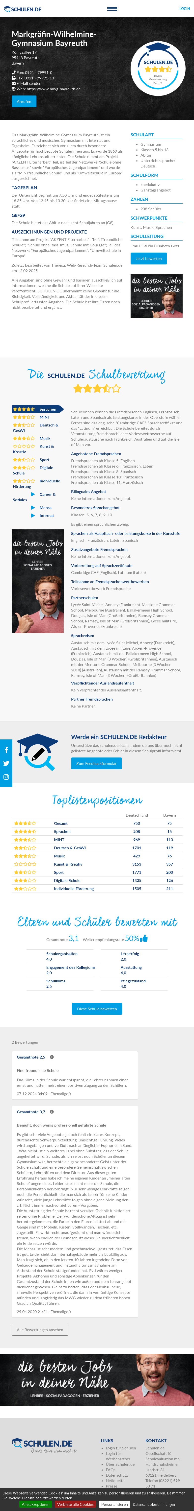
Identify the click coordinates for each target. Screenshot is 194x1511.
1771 (136, 872)
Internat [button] (33, 515)
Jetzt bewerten (149, 258)
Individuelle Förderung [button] (36, 483)
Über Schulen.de (120, 1464)
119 (169, 847)
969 (136, 839)
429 (136, 855)
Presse (111, 1486)
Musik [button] (32, 438)
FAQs (110, 1469)
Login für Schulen (121, 1447)
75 (169, 823)
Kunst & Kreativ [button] (33, 449)
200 (169, 872)
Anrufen (24, 101)
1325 (136, 880)
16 (169, 831)
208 (136, 831)
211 (169, 888)
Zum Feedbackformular (96, 763)
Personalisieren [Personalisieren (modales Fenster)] (114, 1504)
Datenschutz (117, 1475)
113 (169, 839)
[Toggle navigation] (112, 8)
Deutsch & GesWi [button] (35, 427)
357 (169, 864)
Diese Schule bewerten (97, 1008)
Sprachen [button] (34, 409)
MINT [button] (31, 417)
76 (169, 855)
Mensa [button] (32, 507)
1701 (136, 847)
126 (169, 880)
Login (184, 8)
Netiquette (115, 1480)
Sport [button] (31, 459)
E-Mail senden (29, 83)
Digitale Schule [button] (33, 470)
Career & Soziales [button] (34, 497)
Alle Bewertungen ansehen (40, 1329)
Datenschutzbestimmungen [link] (154, 1504)
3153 (136, 864)
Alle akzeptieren (36, 1504)
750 (136, 823)
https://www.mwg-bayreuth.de (54, 88)
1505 (136, 888)
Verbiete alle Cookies (75, 1504)
